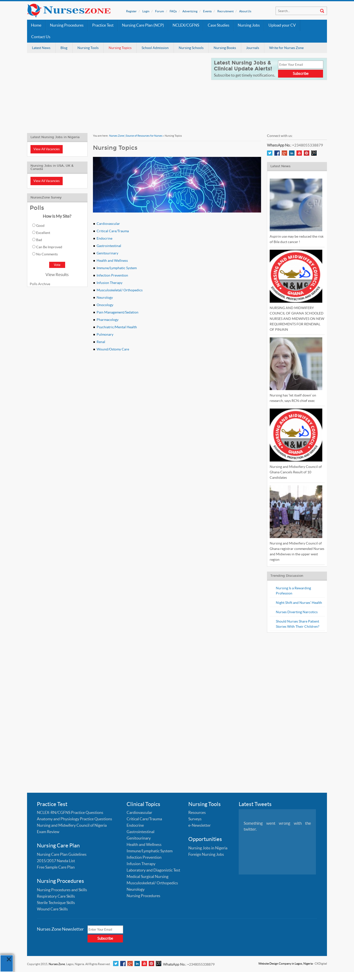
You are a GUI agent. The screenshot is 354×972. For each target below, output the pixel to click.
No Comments (47, 254)
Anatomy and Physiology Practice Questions (74, 819)
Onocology (105, 305)
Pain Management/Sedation (117, 312)
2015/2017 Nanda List (56, 860)
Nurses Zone (57, 964)
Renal (101, 342)
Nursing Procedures (67, 25)
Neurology (105, 297)
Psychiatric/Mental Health (117, 327)
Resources (197, 812)
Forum (159, 11)
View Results (57, 274)
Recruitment (225, 11)
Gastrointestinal (109, 246)
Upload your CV (282, 25)
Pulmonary (105, 334)
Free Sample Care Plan (56, 867)
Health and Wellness (112, 261)
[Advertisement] (116, 92)
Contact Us (40, 37)
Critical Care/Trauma (113, 231)
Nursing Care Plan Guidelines (62, 854)
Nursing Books (225, 48)
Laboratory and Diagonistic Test (153, 870)
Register (131, 11)
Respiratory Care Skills (56, 896)
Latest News (41, 48)
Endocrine (104, 238)
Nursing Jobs (249, 25)
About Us (245, 11)
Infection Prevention (112, 275)
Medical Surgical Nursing (147, 876)
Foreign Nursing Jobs (206, 854)
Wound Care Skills (52, 909)
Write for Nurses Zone (286, 48)
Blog (63, 48)
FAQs (173, 11)
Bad (39, 240)
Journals (252, 48)
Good (40, 226)
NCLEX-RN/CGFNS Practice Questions (70, 812)
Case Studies (218, 25)
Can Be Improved (49, 247)
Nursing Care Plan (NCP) (143, 25)
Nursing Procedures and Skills (62, 890)
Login (145, 11)
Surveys (195, 819)
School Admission (155, 48)
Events (207, 11)
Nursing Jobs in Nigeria (207, 848)
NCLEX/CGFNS (186, 25)
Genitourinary (107, 253)
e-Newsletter (199, 825)
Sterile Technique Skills (56, 902)
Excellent (43, 233)
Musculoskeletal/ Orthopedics (120, 290)
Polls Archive (40, 284)
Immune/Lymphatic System (117, 268)
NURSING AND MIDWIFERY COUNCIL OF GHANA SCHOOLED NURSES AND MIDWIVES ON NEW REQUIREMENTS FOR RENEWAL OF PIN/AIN (297, 318)
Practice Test (103, 25)
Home (36, 25)
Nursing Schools (191, 48)
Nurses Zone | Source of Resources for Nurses (135, 135)
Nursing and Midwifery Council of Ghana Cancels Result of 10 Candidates (296, 472)
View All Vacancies (46, 149)
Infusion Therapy (109, 283)
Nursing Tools (88, 48)
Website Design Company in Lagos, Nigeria (285, 963)
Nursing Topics (120, 48)
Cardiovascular (108, 224)
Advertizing (189, 11)
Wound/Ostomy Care (113, 349)
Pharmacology (107, 320)
